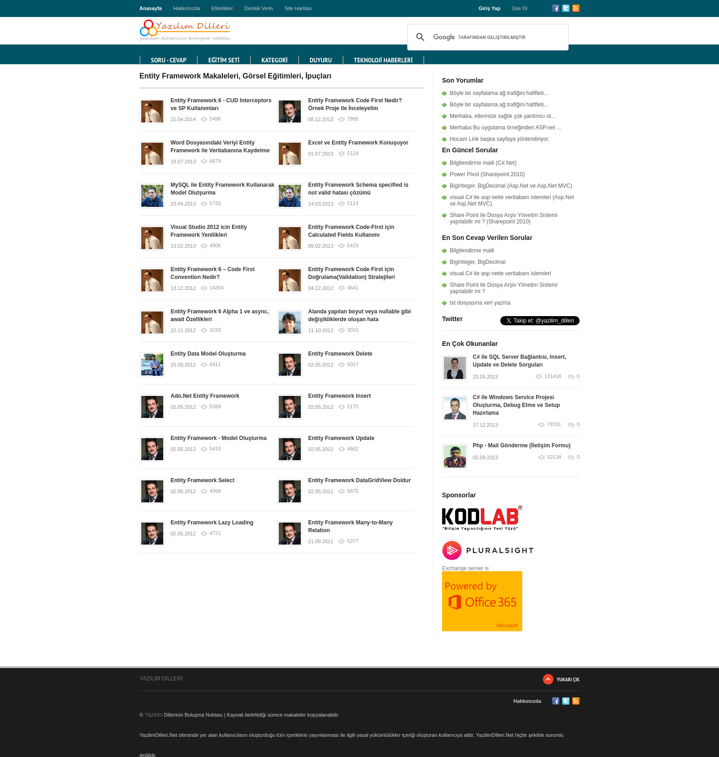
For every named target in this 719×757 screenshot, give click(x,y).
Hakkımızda (186, 8)
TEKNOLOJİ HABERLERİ (383, 60)
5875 (352, 491)
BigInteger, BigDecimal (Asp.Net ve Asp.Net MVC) (511, 186)
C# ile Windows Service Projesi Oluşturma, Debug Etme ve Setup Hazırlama (516, 405)
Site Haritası (298, 8)
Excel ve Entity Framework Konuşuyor (358, 142)
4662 (352, 448)
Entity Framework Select (202, 480)
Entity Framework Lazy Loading (212, 522)
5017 (352, 364)
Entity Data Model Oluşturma (208, 354)
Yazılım (153, 715)
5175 (352, 406)
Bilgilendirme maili (472, 250)
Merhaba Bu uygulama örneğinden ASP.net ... (505, 127)
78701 (554, 424)
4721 (215, 533)
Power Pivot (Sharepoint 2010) (487, 174)
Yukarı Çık (568, 679)
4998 (215, 491)
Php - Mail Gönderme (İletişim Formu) (521, 445)
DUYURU (321, 60)
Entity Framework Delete (340, 354)
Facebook (555, 8)
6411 (215, 364)
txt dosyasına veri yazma (480, 303)
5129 (352, 153)
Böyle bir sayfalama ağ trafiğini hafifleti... (499, 93)
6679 (215, 161)
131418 (552, 376)
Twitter (566, 8)
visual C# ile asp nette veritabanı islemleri (500, 273)
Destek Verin (258, 8)
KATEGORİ (274, 60)
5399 (215, 406)
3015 (352, 330)
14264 (217, 287)
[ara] (486, 37)
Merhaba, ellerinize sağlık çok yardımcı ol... (502, 116)
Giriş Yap (490, 8)
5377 (352, 541)
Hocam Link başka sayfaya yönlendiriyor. (499, 139)
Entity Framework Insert (339, 396)
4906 (215, 245)
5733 (215, 203)
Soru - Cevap (168, 60)
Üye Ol (519, 8)
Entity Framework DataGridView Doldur (359, 480)
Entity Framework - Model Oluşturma (218, 438)
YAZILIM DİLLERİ (161, 678)
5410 (215, 448)
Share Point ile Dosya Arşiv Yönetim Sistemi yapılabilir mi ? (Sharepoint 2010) (504, 218)
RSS (576, 8)
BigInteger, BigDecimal (477, 262)
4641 (352, 287)
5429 (352, 245)
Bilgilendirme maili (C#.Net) (483, 163)
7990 (352, 119)
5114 (352, 203)
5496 (215, 119)
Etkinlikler (222, 8)
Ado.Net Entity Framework (205, 396)
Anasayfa (150, 8)
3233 (215, 330)
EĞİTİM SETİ (223, 60)
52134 (554, 457)
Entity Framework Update (341, 438)
